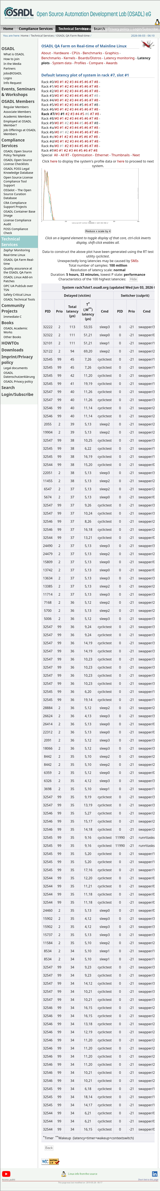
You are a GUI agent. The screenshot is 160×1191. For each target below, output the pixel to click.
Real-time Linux (14, 255)
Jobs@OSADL (13, 73)
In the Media (12, 64)
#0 (57, 82)
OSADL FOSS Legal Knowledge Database (18, 171)
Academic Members (17, 116)
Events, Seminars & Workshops (18, 91)
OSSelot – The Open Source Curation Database (17, 194)
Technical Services (42, 35)
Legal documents (16, 368)
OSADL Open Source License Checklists (18, 162)
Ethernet (102, 155)
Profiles (80, 63)
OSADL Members (17, 101)
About (46, 53)
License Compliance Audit (17, 222)
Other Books (12, 337)
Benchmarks (92, 53)
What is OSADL (14, 54)
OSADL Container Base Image (19, 213)
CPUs (76, 53)
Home (87, 29)
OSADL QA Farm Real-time (73, 35)
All (56, 155)
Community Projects (13, 308)
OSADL (8, 48)
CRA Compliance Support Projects (15, 205)
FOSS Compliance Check (16, 231)
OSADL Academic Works (15, 330)
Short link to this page (148, 1179)
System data (61, 63)
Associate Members (17, 112)
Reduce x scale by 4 (97, 231)
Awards (112, 63)
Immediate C (13, 317)
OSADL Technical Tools (19, 299)
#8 (96, 82)
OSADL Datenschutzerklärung (19, 375)
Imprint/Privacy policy (112, 29)
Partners (10, 68)
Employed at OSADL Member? (17, 123)
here (53, 161)
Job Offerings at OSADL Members (20, 132)
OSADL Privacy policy (18, 381)
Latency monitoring (119, 58)
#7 (91, 82)
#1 (62, 82)
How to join (12, 59)
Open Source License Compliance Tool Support (18, 181)
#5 (81, 82)
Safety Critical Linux (17, 295)
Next (136, 155)
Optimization (82, 155)
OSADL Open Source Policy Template (18, 153)
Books (7, 322)
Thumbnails (120, 155)
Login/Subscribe (145, 29)
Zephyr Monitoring (17, 250)
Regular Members (16, 107)
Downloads (12, 350)
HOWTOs (10, 343)
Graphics (112, 53)
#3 (72, 82)
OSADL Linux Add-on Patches (18, 279)
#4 (76, 82)
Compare (96, 63)
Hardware (61, 53)
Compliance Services (13, 142)
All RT (65, 155)
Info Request (12, 83)
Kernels (69, 58)
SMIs (134, 261)
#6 (86, 82)
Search (8, 387)
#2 (67, 82)
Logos (8, 78)
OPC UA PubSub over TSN (18, 288)
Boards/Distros (89, 58)
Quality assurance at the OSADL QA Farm (18, 270)
